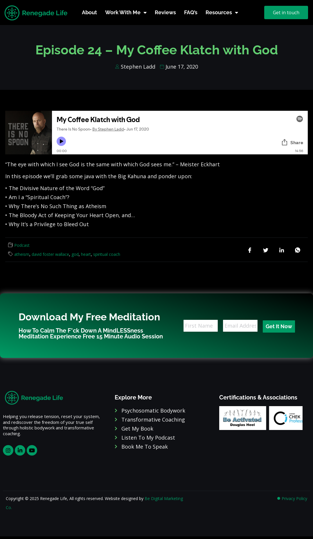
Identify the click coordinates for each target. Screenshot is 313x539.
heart (86, 254)
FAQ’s (190, 12)
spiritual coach (106, 254)
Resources (222, 12)
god (75, 254)
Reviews (165, 12)
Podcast (22, 245)
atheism (21, 254)
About (89, 12)
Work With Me (126, 12)
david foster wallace (50, 254)
